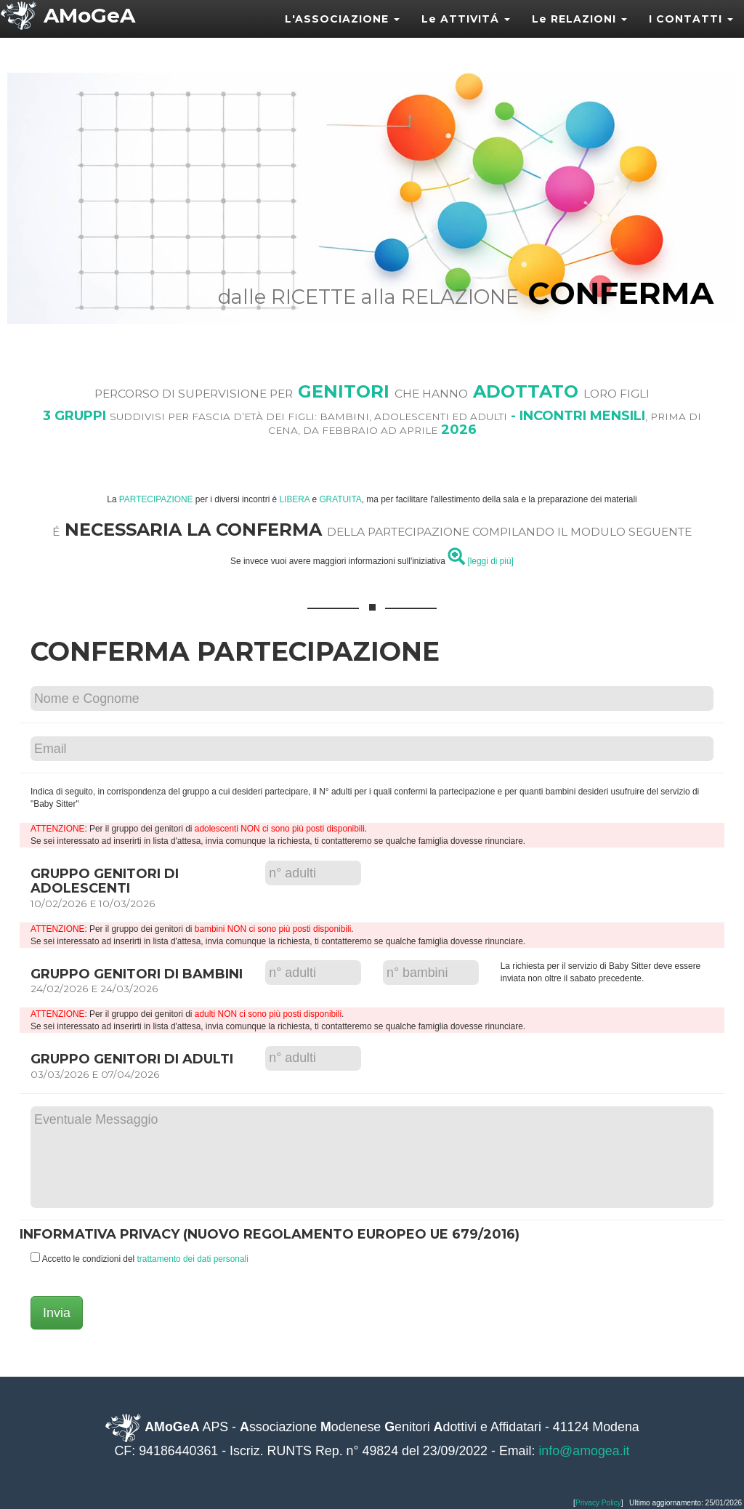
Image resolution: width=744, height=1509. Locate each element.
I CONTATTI (691, 36)
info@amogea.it (583, 1451)
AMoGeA (89, 32)
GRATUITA (340, 499)
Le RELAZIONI (579, 36)
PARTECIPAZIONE (156, 499)
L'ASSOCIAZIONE (342, 36)
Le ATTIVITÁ (465, 36)
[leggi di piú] (481, 561)
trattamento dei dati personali (192, 1259)
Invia (56, 1312)
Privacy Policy (598, 1503)
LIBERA (295, 499)
